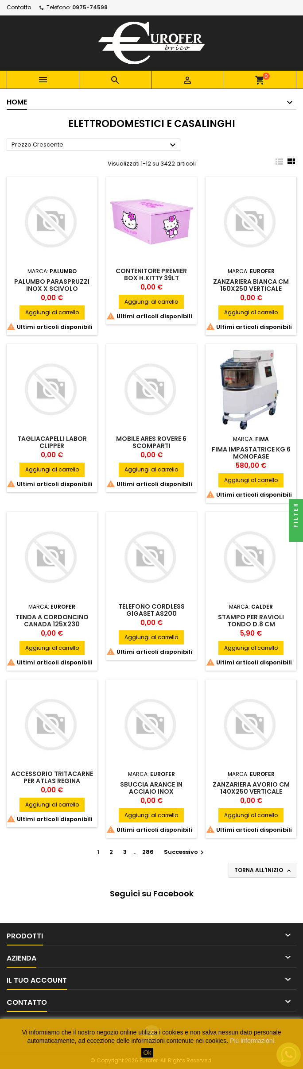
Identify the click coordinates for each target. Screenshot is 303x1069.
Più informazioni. (253, 1040)
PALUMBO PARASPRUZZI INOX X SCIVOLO (51, 285)
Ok (148, 1052)
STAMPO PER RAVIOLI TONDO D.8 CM (251, 621)
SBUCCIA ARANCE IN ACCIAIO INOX (151, 788)
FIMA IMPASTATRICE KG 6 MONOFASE (251, 453)
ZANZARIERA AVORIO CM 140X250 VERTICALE (251, 788)
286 (148, 852)
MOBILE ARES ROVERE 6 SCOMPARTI (151, 442)
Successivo (185, 852)
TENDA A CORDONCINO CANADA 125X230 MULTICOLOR (52, 624)
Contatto (19, 7)
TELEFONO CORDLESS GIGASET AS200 (151, 610)
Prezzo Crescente (95, 145)
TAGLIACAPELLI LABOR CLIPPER (52, 442)
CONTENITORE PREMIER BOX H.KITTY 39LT (151, 274)
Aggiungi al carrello (52, 312)
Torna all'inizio (263, 870)
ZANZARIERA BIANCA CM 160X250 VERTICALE (251, 285)
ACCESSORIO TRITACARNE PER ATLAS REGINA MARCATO (52, 780)
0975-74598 (90, 7)
